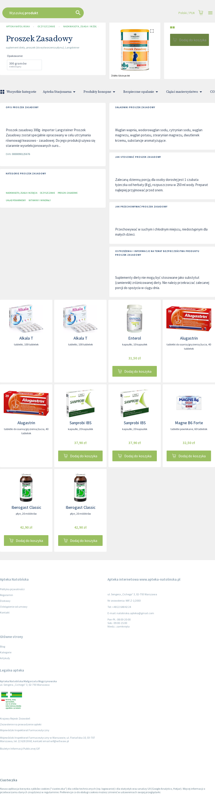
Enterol (134, 338)
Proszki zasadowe (67, 192)
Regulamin (6, 595)
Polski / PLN (186, 13)
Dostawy (5, 601)
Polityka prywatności (12, 589)
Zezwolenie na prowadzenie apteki (20, 724)
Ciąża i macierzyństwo (184, 92)
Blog (2, 646)
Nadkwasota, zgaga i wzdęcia (78, 27)
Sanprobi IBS (80, 422)
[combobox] (92, 12)
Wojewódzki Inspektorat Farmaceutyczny (24, 730)
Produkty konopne (100, 92)
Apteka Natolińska (17, 27)
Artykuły (5, 658)
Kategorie (5, 652)
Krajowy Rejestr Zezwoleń (15, 718)
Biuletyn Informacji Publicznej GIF (20, 748)
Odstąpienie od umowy (13, 606)
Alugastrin (189, 338)
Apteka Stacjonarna (60, 92)
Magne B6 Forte (189, 422)
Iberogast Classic (26, 507)
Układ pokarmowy (16, 200)
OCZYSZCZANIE (46, 27)
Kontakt (5, 612)
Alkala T (26, 338)
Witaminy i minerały (40, 200)
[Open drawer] (210, 13)
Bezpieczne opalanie (141, 92)
